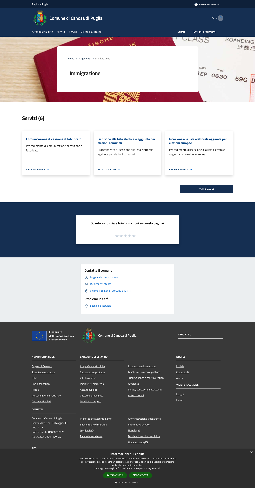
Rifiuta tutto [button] (140, 475)
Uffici (35, 378)
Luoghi (180, 394)
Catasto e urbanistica (91, 395)
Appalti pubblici (88, 390)
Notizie (180, 366)
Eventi (179, 400)
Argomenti (85, 58)
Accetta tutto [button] (115, 475)
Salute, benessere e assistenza (145, 389)
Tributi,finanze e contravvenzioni (146, 378)
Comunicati (182, 372)
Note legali (134, 430)
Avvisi (179, 378)
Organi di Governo (42, 366)
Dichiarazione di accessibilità (144, 436)
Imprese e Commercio (92, 384)
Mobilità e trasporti (90, 401)
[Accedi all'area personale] (206, 4)
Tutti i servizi (206, 189)
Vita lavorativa (88, 378)
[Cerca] (219, 18)
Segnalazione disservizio (93, 424)
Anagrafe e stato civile (92, 366)
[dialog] (127, 468)
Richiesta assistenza (91, 436)
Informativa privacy (139, 424)
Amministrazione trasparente (144, 419)
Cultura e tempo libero (92, 372)
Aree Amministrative (43, 372)
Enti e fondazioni (41, 384)
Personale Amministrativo (46, 395)
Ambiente (133, 384)
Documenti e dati (41, 401)
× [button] (251, 452)
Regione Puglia (40, 4)
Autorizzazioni (136, 395)
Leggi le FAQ (87, 430)
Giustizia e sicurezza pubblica (144, 372)
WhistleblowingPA (138, 442)
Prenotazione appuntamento (96, 419)
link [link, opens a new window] (159, 468)
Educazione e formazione (142, 366)
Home (71, 58)
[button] (127, 482)
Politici (35, 390)
